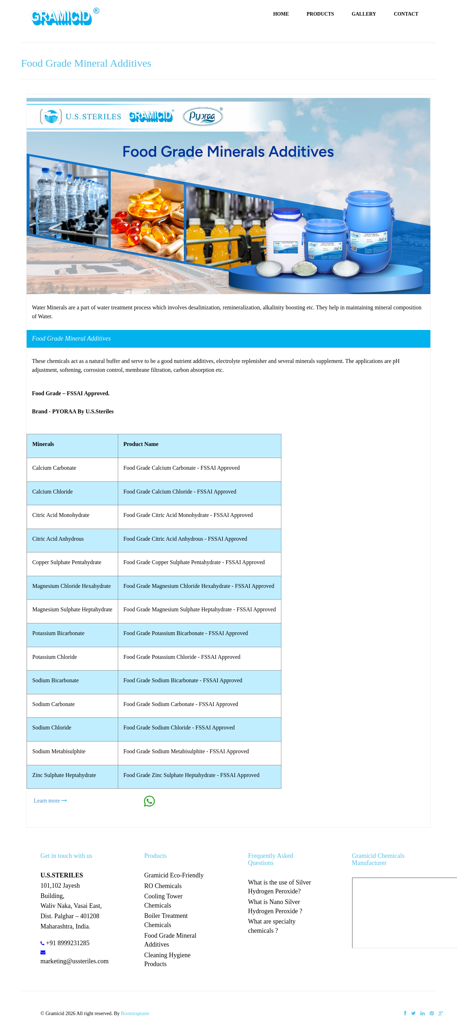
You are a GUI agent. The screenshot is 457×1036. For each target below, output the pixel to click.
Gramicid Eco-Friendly (174, 875)
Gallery (364, 14)
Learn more (47, 801)
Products (320, 14)
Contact (406, 14)
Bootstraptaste (135, 1013)
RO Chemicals (163, 885)
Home (281, 14)
